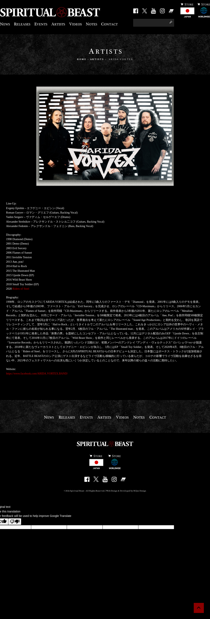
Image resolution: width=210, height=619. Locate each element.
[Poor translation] (14, 521)
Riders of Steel (21, 288)
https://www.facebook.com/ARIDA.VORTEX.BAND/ (37, 373)
